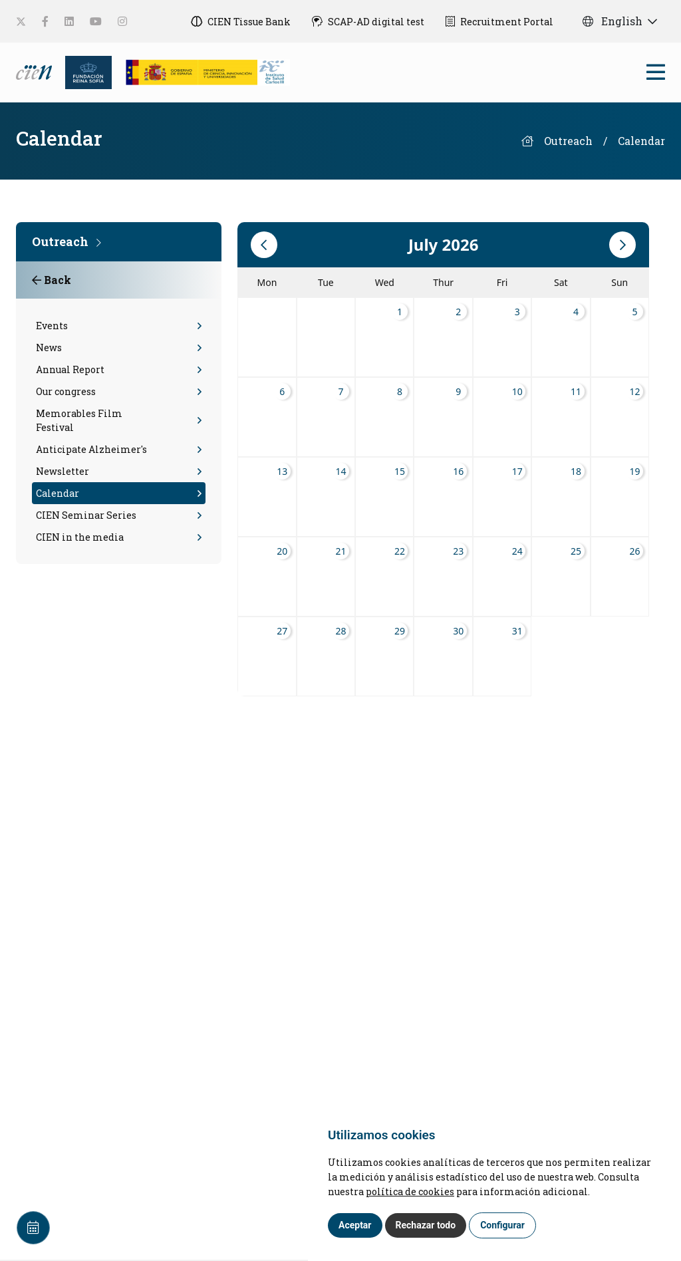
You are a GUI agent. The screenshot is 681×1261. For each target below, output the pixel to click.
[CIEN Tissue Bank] (241, 21)
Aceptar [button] (355, 1225)
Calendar (641, 141)
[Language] (35, 71)
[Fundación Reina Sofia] (85, 71)
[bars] (655, 75)
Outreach (568, 141)
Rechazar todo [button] (426, 1225)
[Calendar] (33, 1227)
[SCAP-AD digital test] (368, 21)
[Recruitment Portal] (499, 21)
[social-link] (21, 22)
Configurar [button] (502, 1225)
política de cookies (410, 1191)
